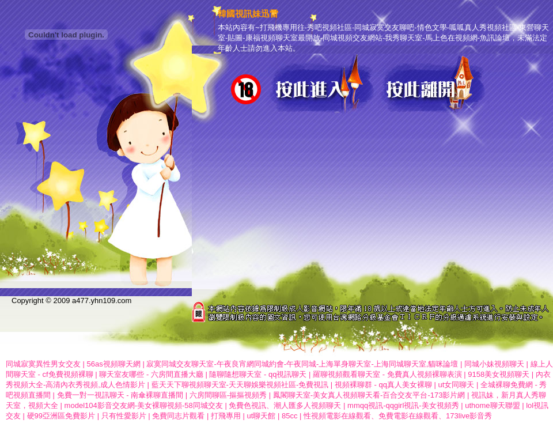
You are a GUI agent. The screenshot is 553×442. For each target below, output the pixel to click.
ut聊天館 (261, 415)
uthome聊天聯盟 (492, 405)
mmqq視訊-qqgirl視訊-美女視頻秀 (403, 405)
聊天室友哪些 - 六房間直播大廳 (151, 374)
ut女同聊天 (456, 384)
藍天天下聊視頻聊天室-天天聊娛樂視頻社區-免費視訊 (240, 384)
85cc (289, 415)
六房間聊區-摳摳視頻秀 (228, 395)
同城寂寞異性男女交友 (43, 364)
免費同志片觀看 (178, 415)
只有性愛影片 (123, 415)
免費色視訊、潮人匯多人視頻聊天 (285, 405)
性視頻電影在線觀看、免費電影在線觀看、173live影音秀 (398, 415)
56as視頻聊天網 (114, 364)
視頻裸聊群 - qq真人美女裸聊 (383, 384)
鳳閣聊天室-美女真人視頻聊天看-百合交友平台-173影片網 (369, 395)
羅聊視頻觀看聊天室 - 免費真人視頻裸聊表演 (387, 374)
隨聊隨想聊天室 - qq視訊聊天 (257, 374)
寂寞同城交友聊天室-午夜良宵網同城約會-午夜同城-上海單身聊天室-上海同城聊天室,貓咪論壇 (302, 364)
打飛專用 (226, 415)
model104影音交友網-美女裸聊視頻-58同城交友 (144, 405)
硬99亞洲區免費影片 (61, 415)
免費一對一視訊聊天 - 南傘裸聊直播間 (120, 395)
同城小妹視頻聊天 (494, 364)
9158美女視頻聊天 (498, 374)
